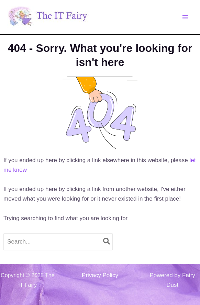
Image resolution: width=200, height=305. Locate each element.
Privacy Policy (100, 275)
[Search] (107, 242)
